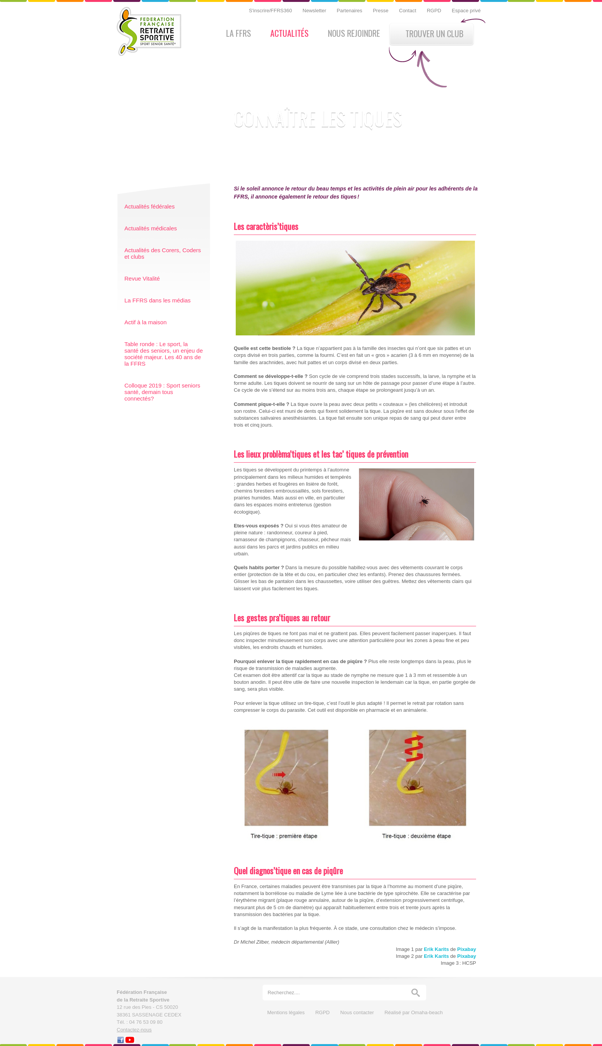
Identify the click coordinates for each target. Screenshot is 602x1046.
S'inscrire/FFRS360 (271, 10)
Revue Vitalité (142, 278)
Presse (381, 10)
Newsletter (315, 10)
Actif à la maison (145, 322)
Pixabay (466, 949)
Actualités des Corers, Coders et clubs (162, 253)
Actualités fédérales (149, 206)
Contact (408, 10)
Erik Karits (436, 949)
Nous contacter (357, 1012)
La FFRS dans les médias (157, 300)
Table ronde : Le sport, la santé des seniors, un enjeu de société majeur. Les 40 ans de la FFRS (163, 354)
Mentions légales (286, 1012)
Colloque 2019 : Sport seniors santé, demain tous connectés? (162, 392)
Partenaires (350, 10)
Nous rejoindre (354, 33)
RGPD (435, 10)
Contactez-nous (134, 1030)
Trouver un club (434, 33)
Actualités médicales (150, 228)
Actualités (289, 33)
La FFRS (238, 33)
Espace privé (466, 10)
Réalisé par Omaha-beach (413, 1012)
